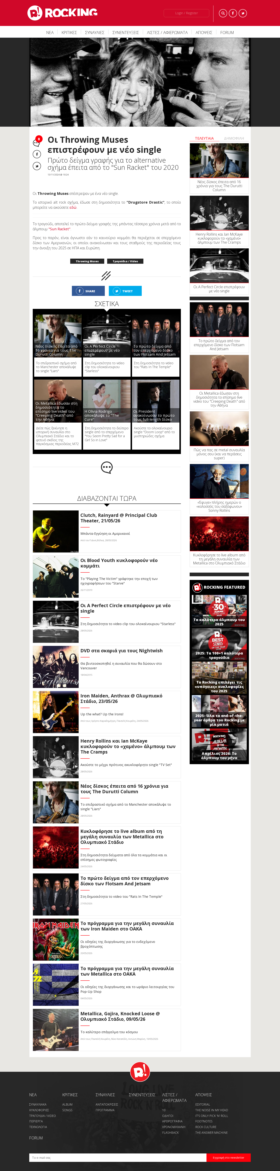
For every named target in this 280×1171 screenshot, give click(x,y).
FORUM (227, 32)
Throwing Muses (87, 261)
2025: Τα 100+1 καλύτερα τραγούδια (219, 655)
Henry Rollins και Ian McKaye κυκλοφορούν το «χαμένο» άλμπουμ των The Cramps (219, 238)
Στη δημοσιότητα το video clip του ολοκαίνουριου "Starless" (104, 367)
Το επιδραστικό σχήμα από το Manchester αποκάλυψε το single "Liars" (56, 367)
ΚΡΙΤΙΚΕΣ (69, 32)
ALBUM (67, 1104)
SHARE (90, 291)
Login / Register (186, 13)
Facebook (233, 13)
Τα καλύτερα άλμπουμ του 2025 (219, 622)
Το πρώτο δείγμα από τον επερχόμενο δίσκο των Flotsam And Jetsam (154, 350)
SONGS (67, 1110)
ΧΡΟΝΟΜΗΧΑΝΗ (173, 1127)
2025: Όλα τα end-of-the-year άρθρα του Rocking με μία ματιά (219, 720)
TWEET (127, 291)
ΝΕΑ (50, 32)
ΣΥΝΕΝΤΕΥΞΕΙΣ (125, 32)
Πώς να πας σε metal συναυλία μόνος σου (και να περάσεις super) (219, 453)
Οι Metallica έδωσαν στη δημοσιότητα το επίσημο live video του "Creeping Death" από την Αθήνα (56, 411)
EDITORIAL (202, 1104)
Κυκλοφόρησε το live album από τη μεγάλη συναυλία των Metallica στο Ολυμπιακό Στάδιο (219, 559)
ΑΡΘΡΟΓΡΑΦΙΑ (172, 1121)
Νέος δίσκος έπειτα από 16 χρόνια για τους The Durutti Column (56, 350)
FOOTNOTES (204, 1121)
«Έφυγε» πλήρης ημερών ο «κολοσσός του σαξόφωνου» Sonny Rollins (219, 506)
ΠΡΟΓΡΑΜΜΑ (105, 1110)
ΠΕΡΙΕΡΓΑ (36, 1121)
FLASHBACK (170, 1133)
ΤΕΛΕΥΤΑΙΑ (204, 138)
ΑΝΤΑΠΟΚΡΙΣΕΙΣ (107, 1104)
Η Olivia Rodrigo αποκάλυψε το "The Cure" (101, 415)
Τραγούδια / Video (125, 261)
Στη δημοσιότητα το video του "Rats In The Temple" (153, 365)
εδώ (72, 207)
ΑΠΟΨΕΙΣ (204, 32)
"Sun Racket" (59, 228)
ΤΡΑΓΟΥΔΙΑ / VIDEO (42, 1116)
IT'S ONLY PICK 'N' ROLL (211, 1116)
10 (164, 1110)
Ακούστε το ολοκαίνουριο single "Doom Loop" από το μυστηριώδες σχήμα (154, 432)
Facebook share (37, 154)
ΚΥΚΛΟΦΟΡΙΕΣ (39, 1110)
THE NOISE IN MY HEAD (211, 1110)
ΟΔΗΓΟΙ (167, 1116)
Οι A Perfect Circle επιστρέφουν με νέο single (102, 350)
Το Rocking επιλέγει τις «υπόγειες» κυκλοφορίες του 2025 (219, 686)
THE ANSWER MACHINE (211, 1133)
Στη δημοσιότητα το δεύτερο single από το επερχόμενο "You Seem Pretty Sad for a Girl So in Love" (107, 434)
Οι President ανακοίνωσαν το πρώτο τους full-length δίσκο (154, 415)
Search (223, 13)
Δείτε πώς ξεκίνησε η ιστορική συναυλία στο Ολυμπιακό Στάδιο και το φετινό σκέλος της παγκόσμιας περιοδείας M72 (57, 436)
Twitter (243, 13)
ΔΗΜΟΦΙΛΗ (234, 138)
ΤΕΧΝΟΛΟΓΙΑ (38, 1127)
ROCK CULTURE (205, 1127)
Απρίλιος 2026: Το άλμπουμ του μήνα (219, 755)
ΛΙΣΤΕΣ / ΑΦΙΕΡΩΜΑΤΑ (167, 32)
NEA (33, 1094)
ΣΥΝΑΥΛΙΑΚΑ (37, 1104)
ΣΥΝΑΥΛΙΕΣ (94, 32)
